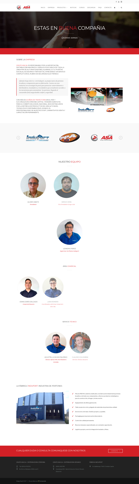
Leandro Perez (68, 249)
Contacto (108, 7)
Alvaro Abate (32, 202)
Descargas (91, 7)
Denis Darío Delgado (27, 302)
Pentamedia (42, 481)
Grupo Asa (19, 481)
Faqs (100, 7)
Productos (62, 7)
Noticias (73, 7)
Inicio (43, 7)
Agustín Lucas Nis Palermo (54, 357)
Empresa (51, 7)
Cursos (82, 7)
